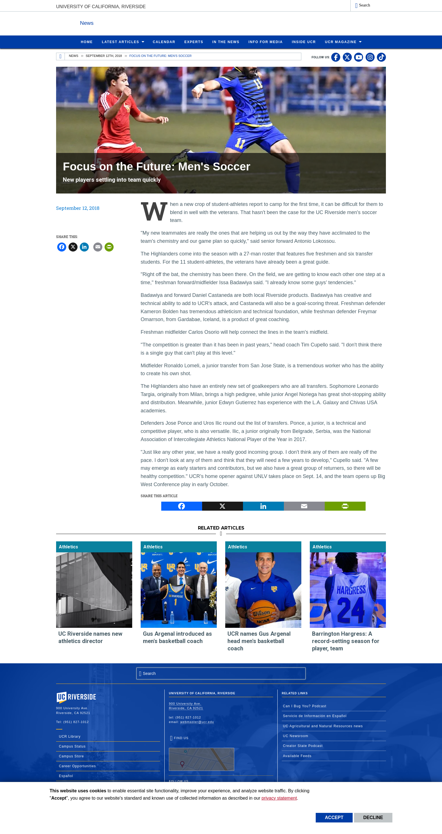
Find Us (201, 753)
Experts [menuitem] (193, 42)
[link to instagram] (370, 56)
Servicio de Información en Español (315, 716)
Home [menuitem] (87, 42)
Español (66, 776)
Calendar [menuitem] (164, 42)
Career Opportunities (77, 766)
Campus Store (71, 756)
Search (364, 5)
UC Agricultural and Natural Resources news (323, 726)
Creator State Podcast (303, 746)
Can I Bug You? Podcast (304, 706)
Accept (334, 817)
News (118, 22)
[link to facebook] (335, 56)
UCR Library (70, 736)
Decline (373, 817)
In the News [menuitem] (225, 42)
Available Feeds (297, 756)
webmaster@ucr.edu (197, 721)
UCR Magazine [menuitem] (341, 42)
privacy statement (279, 798)
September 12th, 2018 (104, 55)
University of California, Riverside (101, 6)
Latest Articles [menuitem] (120, 42)
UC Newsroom (295, 736)
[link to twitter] (347, 56)
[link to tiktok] (381, 56)
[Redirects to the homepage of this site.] (60, 56)
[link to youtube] (358, 56)
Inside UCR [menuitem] (304, 42)
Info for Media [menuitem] (266, 42)
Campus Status (72, 746)
